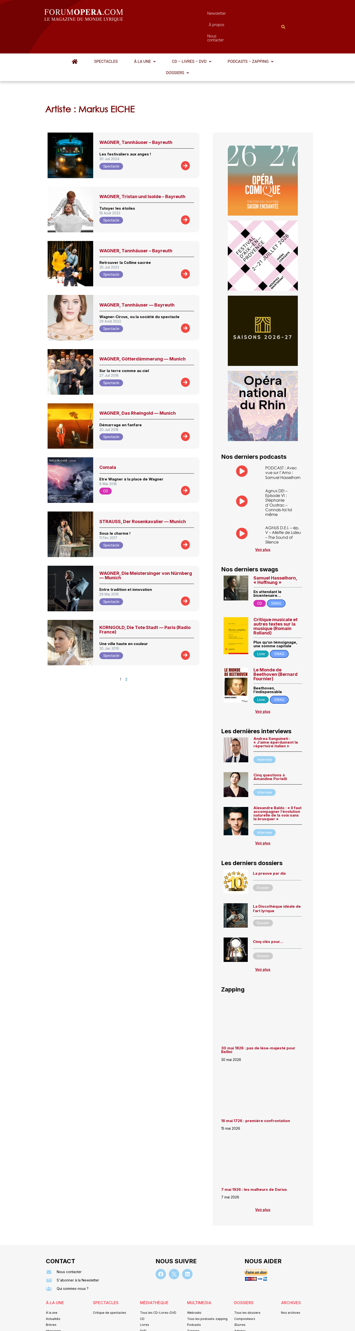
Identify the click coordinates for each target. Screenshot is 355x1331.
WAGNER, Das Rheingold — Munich (137, 389)
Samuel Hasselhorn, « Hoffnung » (275, 557)
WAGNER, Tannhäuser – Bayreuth (135, 118)
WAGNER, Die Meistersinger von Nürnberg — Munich (145, 551)
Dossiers (177, 48)
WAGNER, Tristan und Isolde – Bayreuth (142, 172)
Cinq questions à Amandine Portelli (270, 753)
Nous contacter (233, 14)
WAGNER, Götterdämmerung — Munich (142, 334)
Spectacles (107, 37)
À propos (199, 14)
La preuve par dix (269, 850)
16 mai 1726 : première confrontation (255, 1097)
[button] (144, 37)
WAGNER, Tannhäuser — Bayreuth (137, 280)
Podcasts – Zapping (248, 37)
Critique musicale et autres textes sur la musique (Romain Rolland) (275, 603)
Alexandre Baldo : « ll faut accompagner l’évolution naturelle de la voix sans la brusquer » (277, 790)
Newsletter (170, 14)
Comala (107, 443)
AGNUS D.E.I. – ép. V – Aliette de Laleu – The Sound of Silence (283, 511)
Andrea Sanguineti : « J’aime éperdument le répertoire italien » (275, 719)
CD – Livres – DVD (190, 37)
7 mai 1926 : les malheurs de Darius (254, 1166)
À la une (145, 37)
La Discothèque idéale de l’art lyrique (277, 885)
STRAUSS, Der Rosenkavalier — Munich (142, 497)
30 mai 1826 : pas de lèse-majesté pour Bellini (258, 1027)
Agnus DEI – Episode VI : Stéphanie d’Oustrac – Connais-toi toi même (278, 478)
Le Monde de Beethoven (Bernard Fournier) (275, 651)
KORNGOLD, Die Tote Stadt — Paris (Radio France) (145, 605)
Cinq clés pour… (268, 918)
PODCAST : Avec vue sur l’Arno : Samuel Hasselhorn (283, 448)
